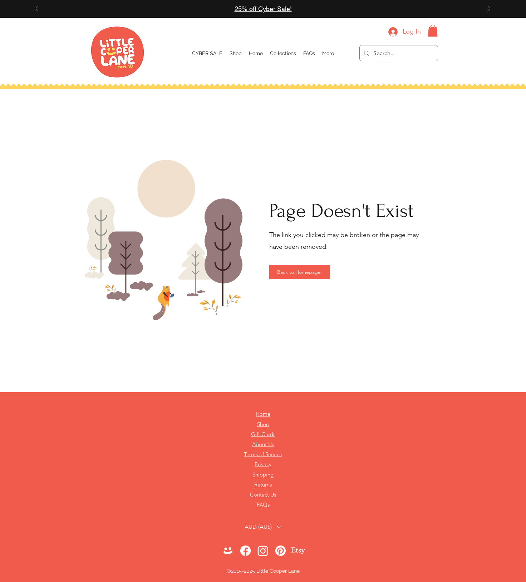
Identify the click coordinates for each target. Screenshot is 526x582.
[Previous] (37, 9)
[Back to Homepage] (299, 272)
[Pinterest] (280, 551)
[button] (283, 53)
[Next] (488, 9)
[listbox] (263, 527)
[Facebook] (245, 551)
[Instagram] (263, 551)
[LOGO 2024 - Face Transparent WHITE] (228, 551)
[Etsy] (298, 551)
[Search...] (398, 53)
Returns (263, 484)
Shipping (263, 474)
